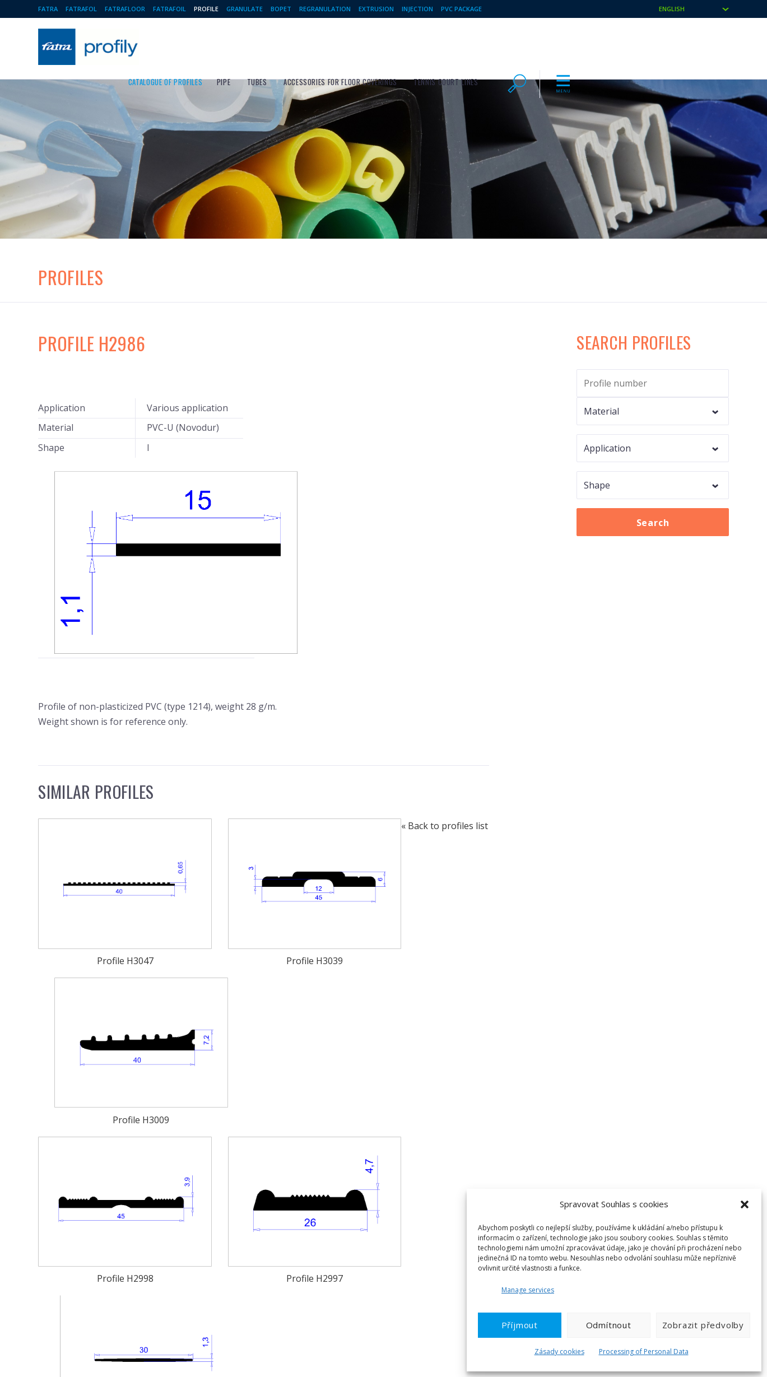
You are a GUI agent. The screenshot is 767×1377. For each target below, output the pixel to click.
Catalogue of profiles (314, 45)
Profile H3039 (263, 759)
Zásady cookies (559, 1351)
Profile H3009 (420, 759)
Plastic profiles (242, 1200)
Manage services (527, 1290)
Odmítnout (608, 1325)
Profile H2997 (263, 892)
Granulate (244, 8)
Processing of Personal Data (644, 1351)
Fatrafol (81, 8)
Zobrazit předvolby (703, 1325)
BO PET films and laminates (263, 1254)
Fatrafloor (125, 8)
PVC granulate (61, 1254)
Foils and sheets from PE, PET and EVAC (284, 1236)
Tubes (406, 45)
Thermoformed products (439, 1218)
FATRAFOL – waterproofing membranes (103, 1218)
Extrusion (376, 8)
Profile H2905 (420, 1024)
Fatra (48, 8)
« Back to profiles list (81, 1103)
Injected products (426, 1200)
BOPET (281, 8)
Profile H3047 (107, 759)
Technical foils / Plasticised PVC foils (98, 1236)
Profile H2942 (263, 1024)
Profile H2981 (420, 892)
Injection (417, 8)
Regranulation (325, 8)
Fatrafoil (169, 8)
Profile (206, 8)
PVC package (461, 8)
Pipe (373, 45)
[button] (744, 1204)
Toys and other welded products (272, 1218)
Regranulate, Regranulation (443, 1236)
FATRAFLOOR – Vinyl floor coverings (97, 1200)
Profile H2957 (107, 1024)
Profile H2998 (107, 892)
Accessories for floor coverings (490, 45)
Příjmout (519, 1325)
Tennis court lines (595, 45)
